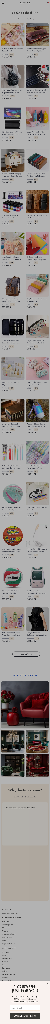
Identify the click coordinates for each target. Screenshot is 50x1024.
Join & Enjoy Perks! (25, 1016)
